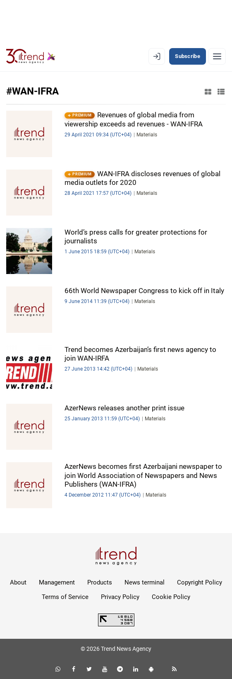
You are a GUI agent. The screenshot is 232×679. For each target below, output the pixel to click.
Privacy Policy (120, 597)
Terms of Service (65, 597)
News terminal (144, 582)
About (18, 582)
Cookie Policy (171, 597)
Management (57, 582)
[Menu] (217, 56)
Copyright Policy (199, 582)
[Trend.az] (30, 56)
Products (99, 582)
